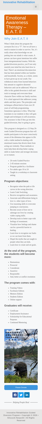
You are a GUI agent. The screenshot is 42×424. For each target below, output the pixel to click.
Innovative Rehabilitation (19, 2)
